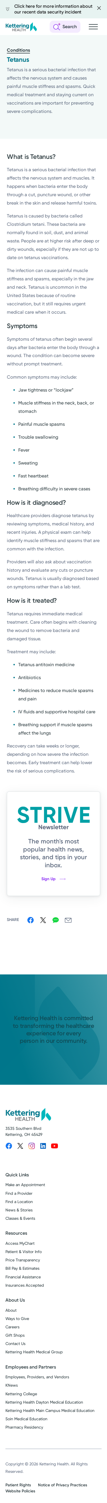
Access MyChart (20, 1243)
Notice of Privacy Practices (62, 1485)
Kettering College (21, 1394)
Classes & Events (20, 1218)
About (11, 1310)
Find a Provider (19, 1193)
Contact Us (15, 1343)
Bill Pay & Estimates (22, 1268)
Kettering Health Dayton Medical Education (44, 1402)
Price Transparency (22, 1260)
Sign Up (53, 878)
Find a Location (19, 1201)
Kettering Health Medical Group (34, 1352)
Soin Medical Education (26, 1419)
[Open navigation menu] (93, 27)
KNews (11, 1385)
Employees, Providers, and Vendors (37, 1377)
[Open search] (65, 27)
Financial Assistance (23, 1277)
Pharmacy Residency (24, 1427)
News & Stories (19, 1210)
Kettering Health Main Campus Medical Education (49, 1410)
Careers (12, 1327)
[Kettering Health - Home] (21, 26)
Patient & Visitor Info (23, 1251)
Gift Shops (15, 1335)
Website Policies (20, 1491)
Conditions (18, 50)
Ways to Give (17, 1318)
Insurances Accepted (24, 1285)
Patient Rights (18, 1485)
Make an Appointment (25, 1184)
